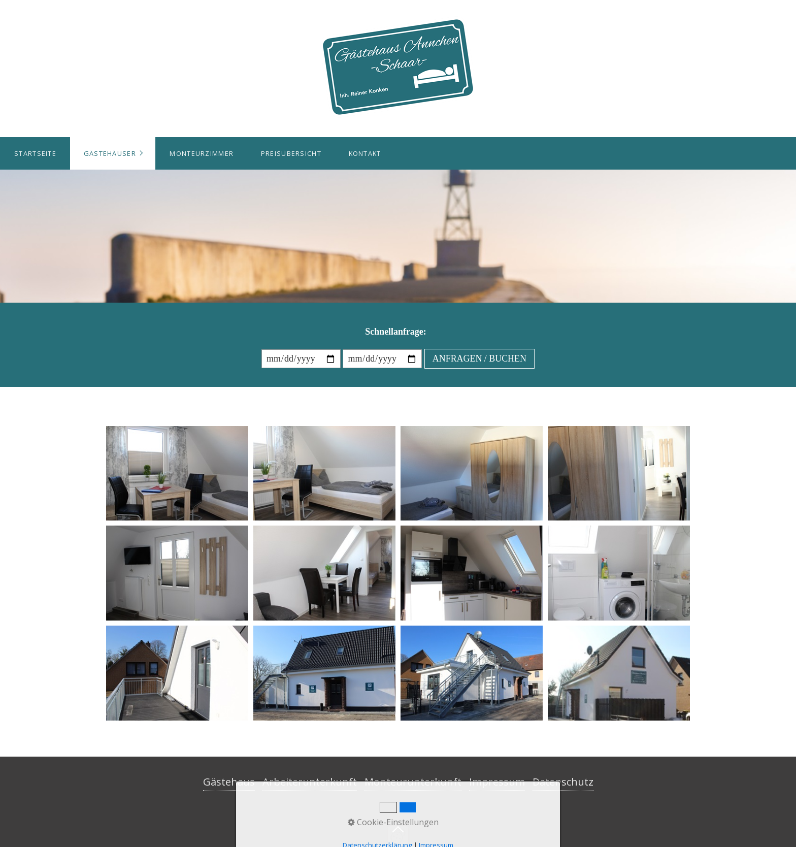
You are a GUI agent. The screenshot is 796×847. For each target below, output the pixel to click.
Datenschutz (563, 782)
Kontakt (365, 153)
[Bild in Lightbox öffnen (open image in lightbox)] (177, 473)
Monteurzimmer (202, 153)
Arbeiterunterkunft (309, 782)
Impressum (497, 782)
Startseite (35, 153)
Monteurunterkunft (412, 782)
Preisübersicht (291, 153)
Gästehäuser (110, 153)
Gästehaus (229, 782)
